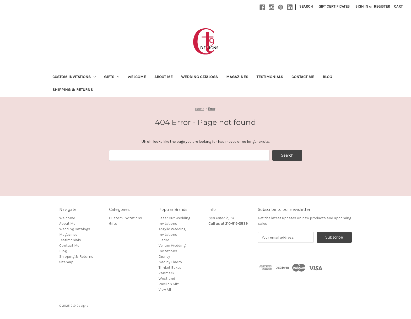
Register (382, 6)
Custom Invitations (74, 76)
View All (165, 289)
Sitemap (66, 262)
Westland (167, 278)
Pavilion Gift (169, 284)
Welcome (137, 76)
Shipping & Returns (72, 89)
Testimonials (270, 76)
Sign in (361, 6)
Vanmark (166, 273)
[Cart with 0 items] (398, 6)
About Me (163, 76)
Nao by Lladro (170, 262)
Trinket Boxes (170, 267)
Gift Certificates (334, 6)
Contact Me (302, 76)
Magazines (237, 76)
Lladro (164, 240)
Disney (164, 256)
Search (306, 6)
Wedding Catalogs (199, 76)
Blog (327, 76)
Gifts (111, 76)
